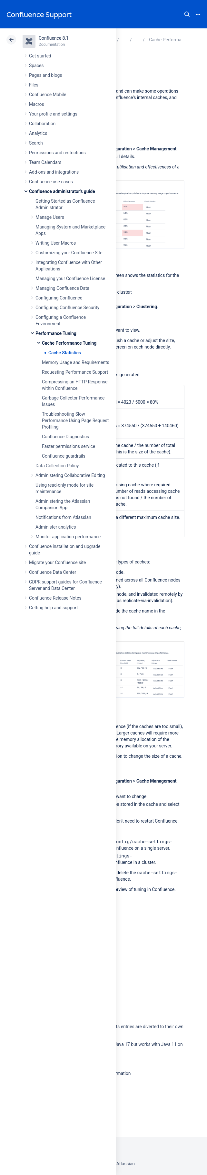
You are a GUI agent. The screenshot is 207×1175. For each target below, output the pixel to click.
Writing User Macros (55, 243)
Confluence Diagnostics (65, 436)
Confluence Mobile (47, 94)
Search (187, 14)
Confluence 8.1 (54, 38)
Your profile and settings (53, 113)
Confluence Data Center (52, 572)
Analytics (38, 133)
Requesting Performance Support (75, 372)
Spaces (36, 65)
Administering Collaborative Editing (70, 475)
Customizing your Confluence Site (69, 252)
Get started (40, 55)
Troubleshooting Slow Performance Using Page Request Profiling (75, 420)
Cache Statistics (64, 352)
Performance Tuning (55, 333)
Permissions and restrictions (57, 152)
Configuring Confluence (58, 297)
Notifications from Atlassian (63, 517)
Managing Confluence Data (62, 288)
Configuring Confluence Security (67, 307)
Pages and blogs (45, 75)
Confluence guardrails (63, 456)
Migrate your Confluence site (57, 562)
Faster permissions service (68, 446)
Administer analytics (55, 527)
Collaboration (42, 123)
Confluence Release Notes (55, 598)
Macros (36, 104)
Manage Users (49, 217)
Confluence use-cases (51, 181)
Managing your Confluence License (70, 278)
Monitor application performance (68, 536)
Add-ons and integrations (54, 172)
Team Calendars (45, 162)
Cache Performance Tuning (69, 343)
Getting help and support (53, 607)
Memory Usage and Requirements (75, 362)
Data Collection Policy (57, 465)
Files (33, 84)
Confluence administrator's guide (62, 191)
